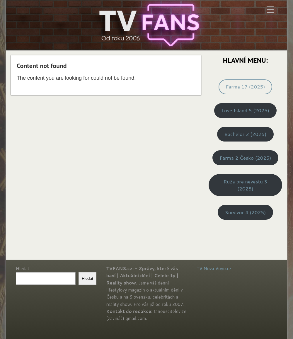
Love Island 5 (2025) (245, 110)
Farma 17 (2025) (245, 86)
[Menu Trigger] (270, 9)
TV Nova (205, 268)
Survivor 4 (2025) (245, 212)
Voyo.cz (223, 268)
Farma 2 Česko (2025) (245, 157)
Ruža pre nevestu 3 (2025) (246, 185)
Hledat (22, 268)
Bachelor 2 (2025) (245, 134)
